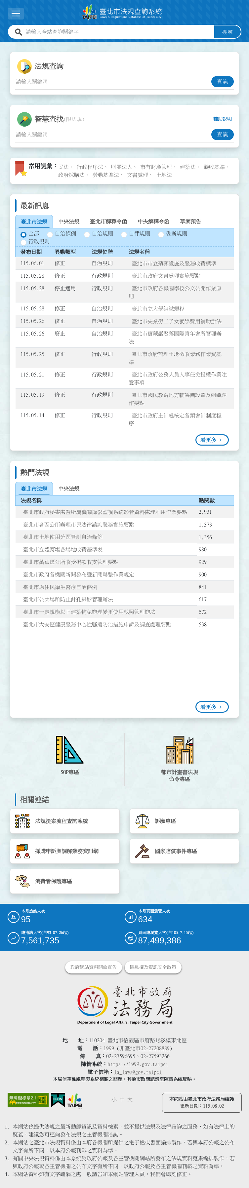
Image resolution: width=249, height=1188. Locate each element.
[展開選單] (16, 14)
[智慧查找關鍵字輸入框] (113, 134)
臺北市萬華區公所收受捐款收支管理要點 (70, 561)
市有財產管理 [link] (156, 166)
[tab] (34, 222)
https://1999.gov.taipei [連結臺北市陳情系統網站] (137, 1064)
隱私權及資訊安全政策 (153, 967)
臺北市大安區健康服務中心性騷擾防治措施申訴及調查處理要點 (97, 624)
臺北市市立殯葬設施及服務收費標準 (174, 263)
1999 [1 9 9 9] (109, 1048)
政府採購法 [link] (71, 174)
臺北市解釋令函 (108, 221)
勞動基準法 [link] (106, 174)
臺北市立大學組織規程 (158, 308)
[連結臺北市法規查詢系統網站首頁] (122, 12)
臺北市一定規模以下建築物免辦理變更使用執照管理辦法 (89, 611)
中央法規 (68, 221)
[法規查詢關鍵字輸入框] (113, 81)
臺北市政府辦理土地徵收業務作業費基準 (175, 358)
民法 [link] (63, 166)
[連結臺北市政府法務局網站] (125, 1004)
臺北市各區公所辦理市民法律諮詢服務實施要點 (78, 524)
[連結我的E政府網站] (58, 1100)
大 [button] (130, 1099)
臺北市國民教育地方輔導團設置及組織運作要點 (178, 398)
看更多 (208, 440)
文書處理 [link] (137, 174)
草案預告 (190, 221)
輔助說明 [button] (222, 119)
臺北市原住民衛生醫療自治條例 (60, 586)
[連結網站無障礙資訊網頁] (28, 1100)
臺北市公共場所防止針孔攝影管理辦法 (68, 599)
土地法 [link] (164, 174)
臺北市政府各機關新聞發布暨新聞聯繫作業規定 (78, 574)
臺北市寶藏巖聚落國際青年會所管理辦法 (175, 337)
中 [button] (122, 1099)
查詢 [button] (222, 81)
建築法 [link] (188, 166)
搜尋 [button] (227, 31)
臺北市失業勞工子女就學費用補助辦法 (177, 321)
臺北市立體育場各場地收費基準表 (63, 549)
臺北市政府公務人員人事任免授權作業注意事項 (178, 378)
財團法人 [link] (121, 166)
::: (4, 45)
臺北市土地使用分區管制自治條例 (63, 536)
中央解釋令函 (153, 221)
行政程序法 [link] (90, 166)
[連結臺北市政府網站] (74, 1101)
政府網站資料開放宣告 (93, 967)
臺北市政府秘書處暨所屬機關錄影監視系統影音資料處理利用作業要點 (105, 511)
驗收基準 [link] (214, 166)
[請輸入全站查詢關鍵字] (118, 31)
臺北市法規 (34, 221)
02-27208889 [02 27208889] (155, 1048)
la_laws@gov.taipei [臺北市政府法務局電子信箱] (138, 1072)
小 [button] (114, 1099)
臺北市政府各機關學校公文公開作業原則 (175, 291)
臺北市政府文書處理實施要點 (166, 275)
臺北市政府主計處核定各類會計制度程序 (175, 419)
